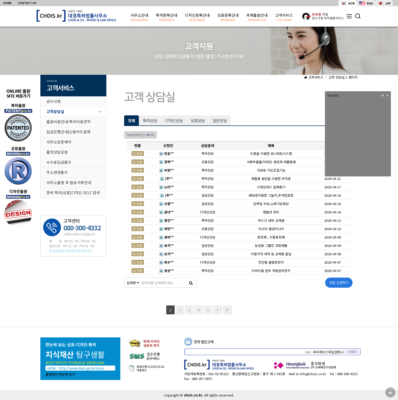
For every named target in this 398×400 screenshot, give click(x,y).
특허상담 (150, 120)
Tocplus (333, 95)
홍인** (167, 220)
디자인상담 (174, 120)
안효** (167, 153)
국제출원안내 (257, 17)
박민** (167, 228)
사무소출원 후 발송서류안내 (68, 182)
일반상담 (220, 120)
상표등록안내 (228, 17)
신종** (167, 203)
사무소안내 (139, 17)
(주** (167, 178)
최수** (167, 262)
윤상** (167, 270)
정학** (167, 161)
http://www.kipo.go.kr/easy (81, 368)
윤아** (167, 237)
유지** (167, 245)
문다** (167, 212)
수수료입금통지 (58, 162)
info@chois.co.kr (313, 373)
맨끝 (227, 309)
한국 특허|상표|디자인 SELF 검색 (73, 192)
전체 (131, 120)
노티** (167, 187)
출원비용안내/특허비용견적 (68, 121)
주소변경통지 (57, 172)
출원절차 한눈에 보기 (60, 374)
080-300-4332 (347, 373)
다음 (217, 309)
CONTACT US (27, 3)
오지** (167, 253)
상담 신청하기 (339, 282)
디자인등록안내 (197, 17)
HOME (7, 3)
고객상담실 (55, 111)
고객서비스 (284, 17)
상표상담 (198, 120)
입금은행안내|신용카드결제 (68, 131)
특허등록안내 (166, 17)
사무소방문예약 (58, 141)
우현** (167, 170)
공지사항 (53, 101)
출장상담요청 (57, 152)
